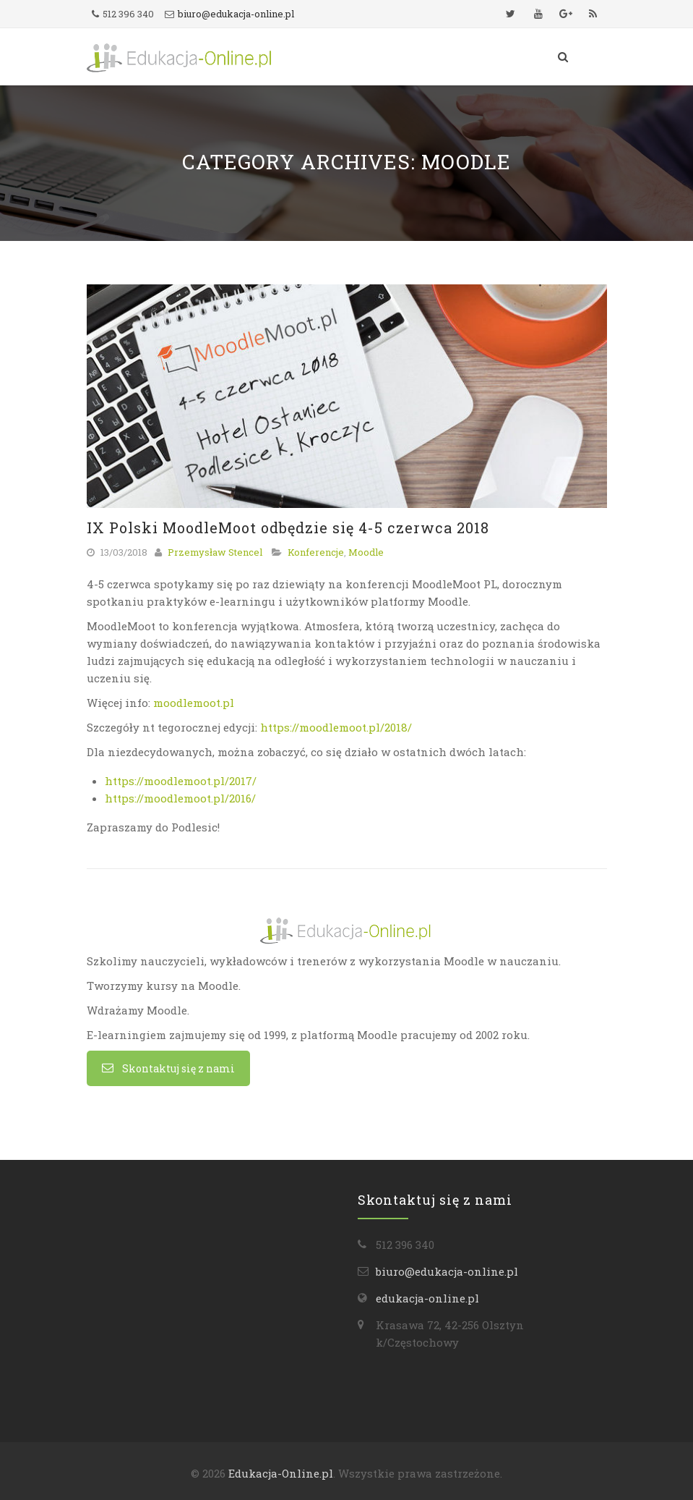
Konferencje (316, 552)
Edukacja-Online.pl (280, 1473)
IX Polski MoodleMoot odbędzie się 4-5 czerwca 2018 (288, 527)
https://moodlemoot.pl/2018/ (336, 727)
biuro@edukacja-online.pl (236, 13)
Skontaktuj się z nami (168, 1068)
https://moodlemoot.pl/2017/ (181, 781)
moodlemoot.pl (193, 702)
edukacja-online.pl (427, 1298)
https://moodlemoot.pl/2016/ (180, 798)
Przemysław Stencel (215, 552)
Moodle (366, 552)
